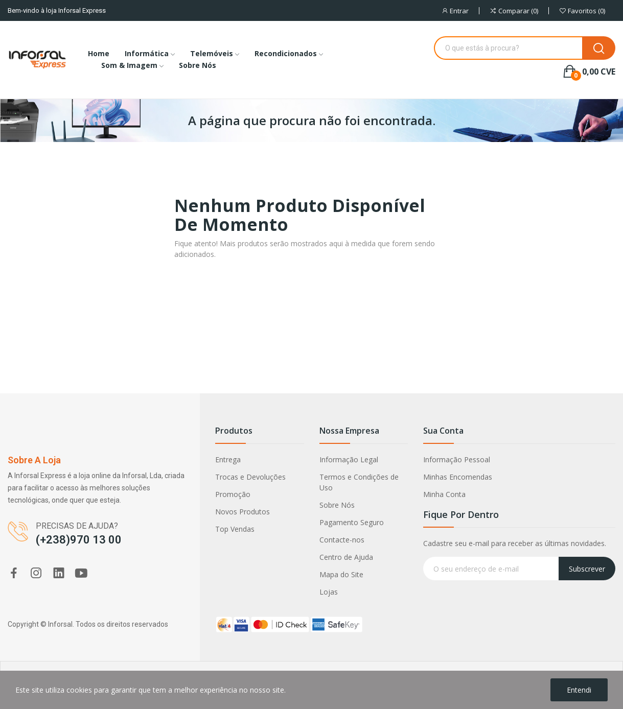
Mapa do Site (341, 574)
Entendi (579, 690)
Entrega (228, 459)
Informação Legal (348, 459)
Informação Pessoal (456, 459)
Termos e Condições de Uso (359, 482)
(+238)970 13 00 (79, 539)
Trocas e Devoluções (250, 477)
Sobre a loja (34, 460)
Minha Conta (444, 494)
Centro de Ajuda (346, 557)
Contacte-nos (341, 540)
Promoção (232, 494)
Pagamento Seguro (351, 522)
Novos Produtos (242, 511)
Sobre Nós (337, 505)
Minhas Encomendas (457, 477)
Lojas (328, 592)
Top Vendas (235, 529)
